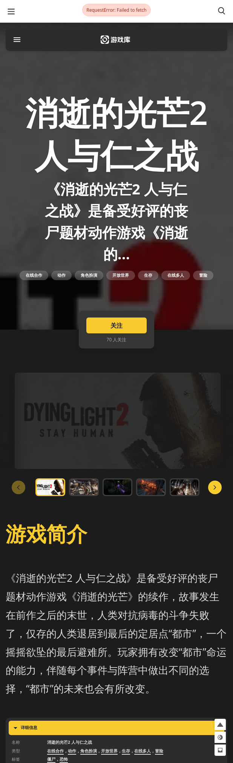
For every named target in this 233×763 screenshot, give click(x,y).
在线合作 (34, 275)
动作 (61, 275)
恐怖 (64, 759)
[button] (220, 724)
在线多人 (175, 275)
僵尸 (51, 759)
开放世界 (120, 275)
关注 (116, 325)
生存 (148, 275)
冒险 (203, 275)
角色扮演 (89, 275)
